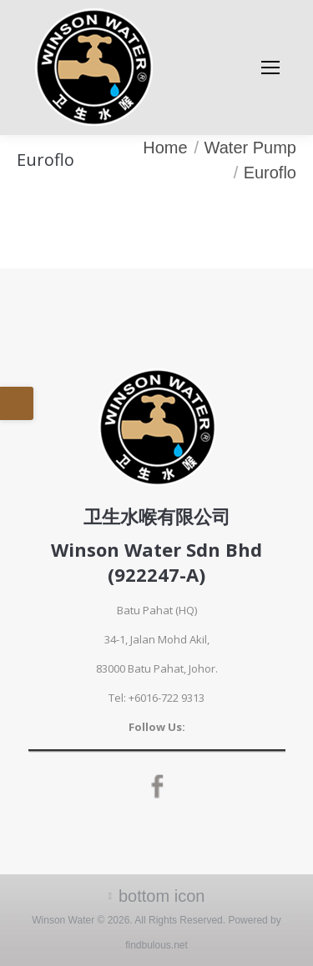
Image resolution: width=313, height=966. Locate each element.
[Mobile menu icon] (270, 67)
